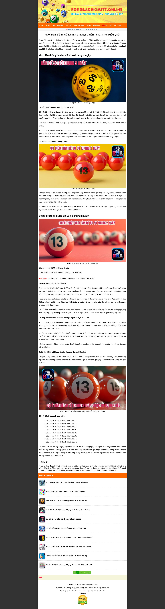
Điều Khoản (94, 591)
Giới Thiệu (63, 591)
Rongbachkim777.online (88, 584)
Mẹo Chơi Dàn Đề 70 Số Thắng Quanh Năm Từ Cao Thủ (73, 278)
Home (41, 25)
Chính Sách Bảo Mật (82, 591)
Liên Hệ (70, 591)
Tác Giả (102, 591)
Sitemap (82, 593)
